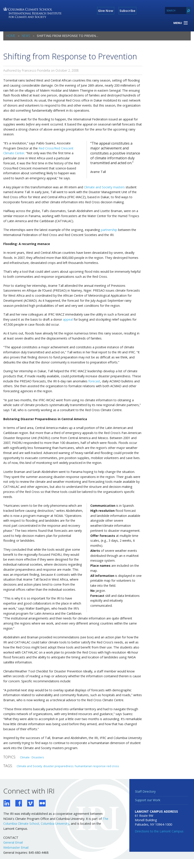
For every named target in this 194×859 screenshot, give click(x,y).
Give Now (105, 10)
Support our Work (147, 800)
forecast (94, 381)
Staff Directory (145, 791)
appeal (68, 319)
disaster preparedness (58, 766)
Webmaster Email (15, 847)
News (26, 36)
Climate (25, 757)
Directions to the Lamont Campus (159, 831)
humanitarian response (90, 766)
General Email (13, 842)
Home (10, 36)
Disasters (38, 757)
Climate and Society (29, 766)
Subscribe (127, 10)
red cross (113, 766)
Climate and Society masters (104, 187)
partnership (109, 230)
